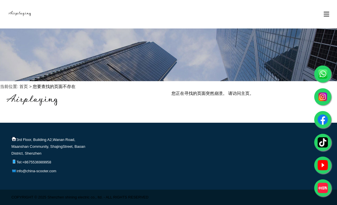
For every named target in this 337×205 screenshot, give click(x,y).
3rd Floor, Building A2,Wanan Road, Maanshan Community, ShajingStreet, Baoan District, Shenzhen (48, 145)
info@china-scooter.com (33, 170)
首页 (23, 86)
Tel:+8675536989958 (31, 161)
